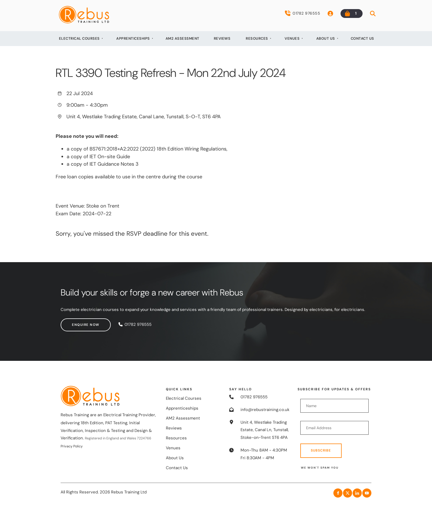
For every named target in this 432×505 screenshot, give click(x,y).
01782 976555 (302, 13)
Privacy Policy (72, 446)
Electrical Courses (79, 38)
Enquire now (74, 322)
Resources (257, 38)
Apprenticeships (133, 38)
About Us (325, 38)
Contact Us (362, 38)
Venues (292, 38)
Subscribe (321, 450)
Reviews (222, 38)
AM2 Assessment (182, 38)
